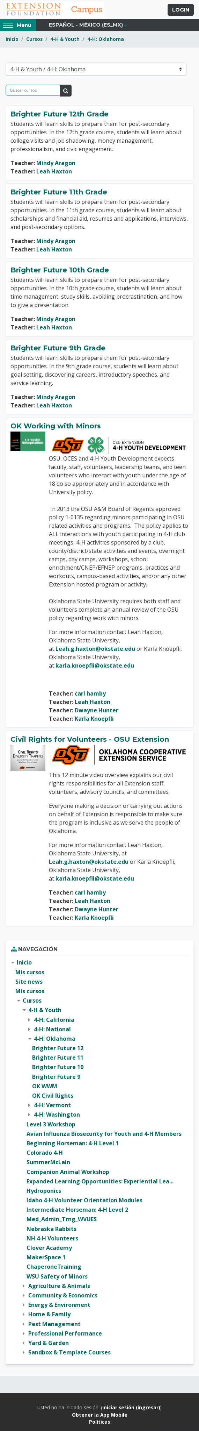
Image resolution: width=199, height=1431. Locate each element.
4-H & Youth (65, 39)
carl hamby (90, 693)
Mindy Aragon (55, 163)
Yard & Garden (48, 1343)
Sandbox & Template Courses (69, 1352)
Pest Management (54, 1324)
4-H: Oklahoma (105, 39)
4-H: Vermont (52, 1105)
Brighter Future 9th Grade (57, 348)
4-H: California (54, 1020)
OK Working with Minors (55, 426)
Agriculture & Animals (59, 1286)
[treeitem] (99, 1157)
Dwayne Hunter (96, 710)
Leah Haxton (54, 171)
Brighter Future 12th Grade (59, 114)
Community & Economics (62, 1295)
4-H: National (52, 1029)
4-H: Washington (57, 1114)
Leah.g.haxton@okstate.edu (95, 649)
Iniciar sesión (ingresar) (131, 1407)
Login (180, 10)
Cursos (34, 39)
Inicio (12, 39)
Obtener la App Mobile (99, 1414)
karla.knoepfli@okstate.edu (95, 665)
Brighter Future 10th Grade (59, 270)
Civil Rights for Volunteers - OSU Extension (89, 739)
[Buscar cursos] (33, 90)
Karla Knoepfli (94, 718)
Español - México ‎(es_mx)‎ (86, 25)
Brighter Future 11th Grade (58, 192)
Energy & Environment (59, 1305)
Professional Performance (65, 1333)
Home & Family (49, 1314)
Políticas (99, 1421)
